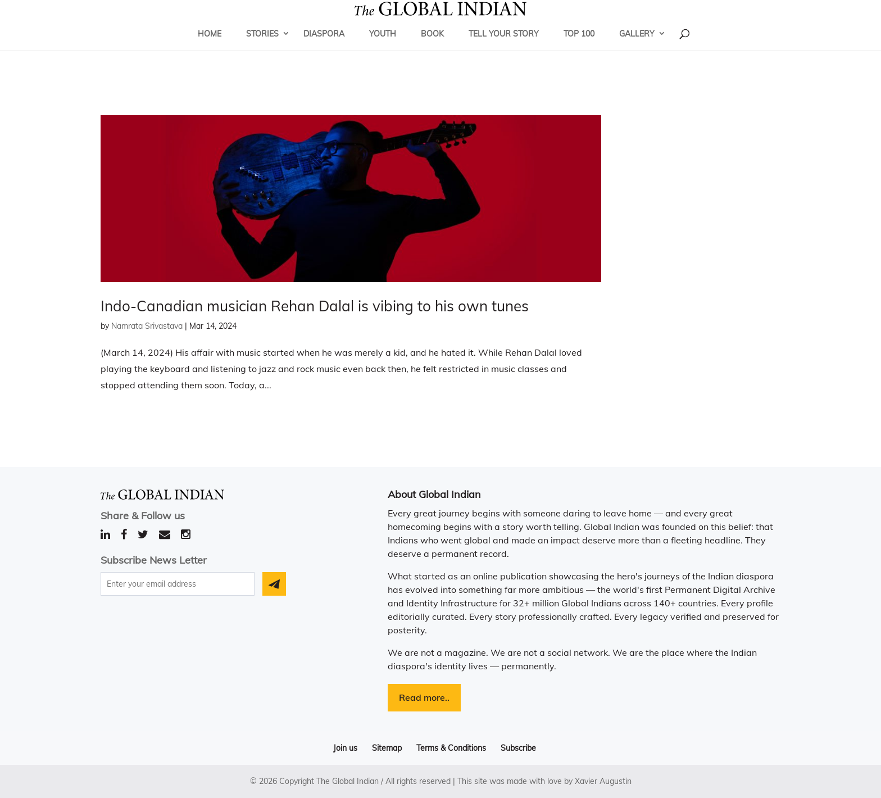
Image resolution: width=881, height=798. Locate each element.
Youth (382, 48)
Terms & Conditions (451, 748)
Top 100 (579, 48)
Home (209, 48)
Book (432, 48)
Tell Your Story (504, 48)
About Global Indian (434, 494)
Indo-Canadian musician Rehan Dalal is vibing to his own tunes (315, 306)
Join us (345, 748)
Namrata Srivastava (147, 326)
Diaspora (323, 48)
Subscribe (518, 748)
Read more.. (424, 697)
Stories (262, 48)
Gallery (637, 48)
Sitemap (387, 748)
